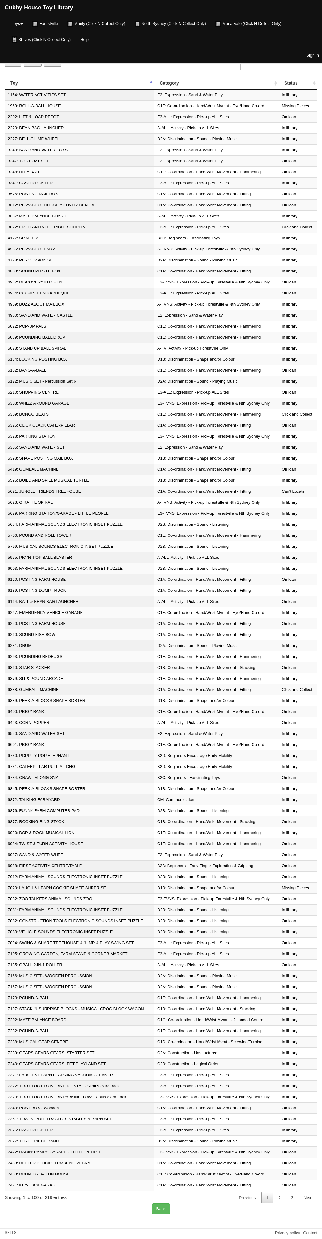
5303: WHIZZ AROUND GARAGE (38, 403)
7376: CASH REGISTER (30, 1130)
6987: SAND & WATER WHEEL (37, 854)
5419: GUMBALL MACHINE (33, 469)
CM (160, 799)
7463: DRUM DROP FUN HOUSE (38, 1174)
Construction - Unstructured (193, 1053)
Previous (247, 1197)
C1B (161, 667)
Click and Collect (297, 227)
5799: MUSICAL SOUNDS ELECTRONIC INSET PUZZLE (60, 546)
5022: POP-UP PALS (27, 326)
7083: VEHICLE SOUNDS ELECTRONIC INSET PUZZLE (60, 931)
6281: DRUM (19, 645)
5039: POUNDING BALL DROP (36, 337)
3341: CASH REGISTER (30, 183)
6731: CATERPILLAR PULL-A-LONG (41, 766)
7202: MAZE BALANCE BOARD (37, 1020)
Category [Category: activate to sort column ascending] (169, 83)
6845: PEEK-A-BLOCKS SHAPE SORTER (46, 788)
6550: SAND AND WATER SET (36, 733)
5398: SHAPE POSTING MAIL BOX (40, 458)
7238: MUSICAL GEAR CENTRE (38, 1042)
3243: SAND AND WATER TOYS (38, 150)
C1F (161, 106)
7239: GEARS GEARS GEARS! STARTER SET (51, 1053)
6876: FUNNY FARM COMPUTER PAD (44, 810)
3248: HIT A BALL (24, 172)
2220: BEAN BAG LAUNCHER (36, 128)
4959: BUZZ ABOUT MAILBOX (36, 304)
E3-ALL (164, 117)
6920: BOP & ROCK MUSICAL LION (41, 832)
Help (84, 39)
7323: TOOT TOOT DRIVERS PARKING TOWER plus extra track (67, 1097)
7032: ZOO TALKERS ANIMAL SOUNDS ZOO (50, 898)
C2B (161, 1064)
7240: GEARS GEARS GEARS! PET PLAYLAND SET (57, 1064)
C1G (161, 1020)
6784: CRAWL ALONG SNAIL (35, 777)
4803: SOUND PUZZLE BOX (34, 271)
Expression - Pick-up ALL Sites (201, 117)
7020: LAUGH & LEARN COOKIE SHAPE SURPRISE (57, 887)
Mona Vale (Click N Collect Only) (248, 24)
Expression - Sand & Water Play (193, 95)
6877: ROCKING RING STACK (36, 821)
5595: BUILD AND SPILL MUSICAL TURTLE (48, 480)
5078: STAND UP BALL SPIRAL (37, 348)
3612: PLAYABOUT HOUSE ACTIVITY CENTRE (52, 205)
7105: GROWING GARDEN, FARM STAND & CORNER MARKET (67, 953)
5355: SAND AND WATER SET (36, 447)
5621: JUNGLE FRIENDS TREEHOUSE (44, 491)
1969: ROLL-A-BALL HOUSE (34, 106)
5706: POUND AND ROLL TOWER (39, 535)
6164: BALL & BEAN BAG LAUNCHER (43, 601)
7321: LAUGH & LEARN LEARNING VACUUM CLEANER (60, 1075)
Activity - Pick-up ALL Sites (195, 128)
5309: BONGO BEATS (28, 414)
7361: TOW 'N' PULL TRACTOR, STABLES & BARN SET (60, 1119)
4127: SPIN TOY (23, 238)
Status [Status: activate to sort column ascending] (291, 83)
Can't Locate (293, 491)
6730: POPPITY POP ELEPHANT (38, 755)
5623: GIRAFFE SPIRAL (30, 502)
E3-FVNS (166, 282)
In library (289, 95)
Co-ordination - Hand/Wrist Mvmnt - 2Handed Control (216, 1020)
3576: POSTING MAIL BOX (33, 194)
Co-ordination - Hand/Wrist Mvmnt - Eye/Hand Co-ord (215, 106)
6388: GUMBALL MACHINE (33, 689)
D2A (161, 139)
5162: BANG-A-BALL (27, 370)
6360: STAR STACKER (29, 667)
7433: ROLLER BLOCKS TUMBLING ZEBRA (49, 1163)
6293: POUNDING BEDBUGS (35, 656)
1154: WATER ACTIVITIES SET (37, 95)
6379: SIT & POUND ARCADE (35, 678)
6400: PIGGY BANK (26, 711)
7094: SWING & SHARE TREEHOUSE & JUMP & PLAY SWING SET (71, 942)
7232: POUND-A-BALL (28, 1031)
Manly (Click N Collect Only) (96, 24)
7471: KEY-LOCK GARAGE (33, 1185)
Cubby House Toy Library (39, 7)
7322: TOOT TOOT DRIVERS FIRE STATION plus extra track (63, 1086)
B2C (161, 238)
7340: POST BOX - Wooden (33, 1108)
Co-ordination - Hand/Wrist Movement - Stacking (211, 667)
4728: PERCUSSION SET (31, 260)
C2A (161, 1053)
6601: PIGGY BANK (26, 744)
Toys (17, 23)
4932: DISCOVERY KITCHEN (35, 282)
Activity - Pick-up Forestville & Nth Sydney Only (217, 249)
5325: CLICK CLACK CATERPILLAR (41, 425)
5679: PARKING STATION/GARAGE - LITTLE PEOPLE (58, 513)
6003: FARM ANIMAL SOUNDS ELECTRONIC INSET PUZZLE (65, 568)
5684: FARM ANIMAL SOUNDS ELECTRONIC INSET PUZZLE (65, 524)
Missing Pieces (295, 106)
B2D (161, 755)
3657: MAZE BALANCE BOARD (37, 216)
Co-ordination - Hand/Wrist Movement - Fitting (209, 194)
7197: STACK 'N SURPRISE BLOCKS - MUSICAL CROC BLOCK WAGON (76, 1008)
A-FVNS (164, 249)
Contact (310, 1233)
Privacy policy (287, 1233)
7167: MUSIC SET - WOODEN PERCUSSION (50, 986)
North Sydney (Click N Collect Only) (170, 24)
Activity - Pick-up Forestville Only (198, 348)
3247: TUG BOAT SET (28, 161)
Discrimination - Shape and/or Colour (201, 359)
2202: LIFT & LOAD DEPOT (33, 117)
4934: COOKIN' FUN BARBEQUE (38, 293)
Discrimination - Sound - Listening (198, 524)
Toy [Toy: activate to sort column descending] (14, 83)
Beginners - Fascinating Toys (194, 238)
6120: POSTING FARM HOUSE (37, 579)
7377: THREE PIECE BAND (33, 1141)
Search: (278, 63)
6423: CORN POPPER (28, 722)
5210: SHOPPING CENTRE (33, 392)
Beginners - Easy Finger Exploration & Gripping (210, 865)
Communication (180, 799)
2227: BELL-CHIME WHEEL (33, 139)
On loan (289, 117)
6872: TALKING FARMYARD (34, 799)
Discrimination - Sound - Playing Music (203, 139)
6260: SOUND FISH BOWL (33, 634)
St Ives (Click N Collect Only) (41, 39)
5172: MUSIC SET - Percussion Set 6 (42, 381)
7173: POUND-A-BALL (28, 997)
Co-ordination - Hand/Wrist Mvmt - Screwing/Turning (215, 1042)
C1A (161, 194)
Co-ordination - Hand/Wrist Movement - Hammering (214, 172)
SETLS (11, 1233)
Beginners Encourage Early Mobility (200, 755)
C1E (161, 172)
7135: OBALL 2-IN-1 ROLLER (35, 964)
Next (308, 1197)
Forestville (45, 24)
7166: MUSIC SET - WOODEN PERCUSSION (50, 975)
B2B (161, 865)
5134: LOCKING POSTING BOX (37, 359)
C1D (161, 1042)
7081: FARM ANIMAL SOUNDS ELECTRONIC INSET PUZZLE (65, 909)
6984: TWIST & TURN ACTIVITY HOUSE (45, 843)
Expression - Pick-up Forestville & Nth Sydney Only (223, 282)
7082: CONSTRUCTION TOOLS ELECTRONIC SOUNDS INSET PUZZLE (75, 920)
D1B (161, 359)
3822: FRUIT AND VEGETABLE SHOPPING (48, 227)
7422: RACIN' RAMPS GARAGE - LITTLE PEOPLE (55, 1152)
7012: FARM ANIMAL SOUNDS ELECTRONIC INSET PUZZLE (65, 876)
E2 (159, 95)
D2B (161, 524)
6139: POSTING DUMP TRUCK (37, 590)
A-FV (161, 348)
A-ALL (163, 128)
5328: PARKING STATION (32, 436)
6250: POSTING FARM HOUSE (37, 623)
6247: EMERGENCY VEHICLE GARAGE (45, 612)
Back (161, 1208)
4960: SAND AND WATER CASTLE (40, 315)
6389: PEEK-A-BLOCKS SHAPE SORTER (46, 700)
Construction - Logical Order (193, 1064)
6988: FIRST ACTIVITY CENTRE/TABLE (45, 865)
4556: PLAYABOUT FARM (32, 249)
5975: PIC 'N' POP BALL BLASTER (40, 557)
